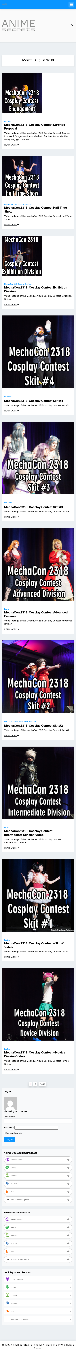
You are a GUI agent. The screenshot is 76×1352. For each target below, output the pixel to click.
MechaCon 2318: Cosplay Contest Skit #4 (33, 401)
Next (42, 1084)
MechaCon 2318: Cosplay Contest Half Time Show (35, 209)
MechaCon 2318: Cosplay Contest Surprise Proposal (34, 126)
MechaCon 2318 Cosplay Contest (17, 204)
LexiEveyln (8, 121)
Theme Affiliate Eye (45, 1345)
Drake (6, 609)
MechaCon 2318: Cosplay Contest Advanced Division (36, 614)
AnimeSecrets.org (21, 1345)
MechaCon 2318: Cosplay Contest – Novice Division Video (34, 1054)
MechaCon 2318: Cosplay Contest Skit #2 (33, 725)
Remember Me (13, 1133)
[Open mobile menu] (71, 4)
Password (9, 1127)
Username (9, 1116)
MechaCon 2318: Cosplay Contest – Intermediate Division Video (29, 833)
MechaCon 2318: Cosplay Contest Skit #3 (33, 507)
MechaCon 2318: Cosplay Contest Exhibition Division (35, 289)
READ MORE (11, 144)
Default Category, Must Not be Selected (20, 721)
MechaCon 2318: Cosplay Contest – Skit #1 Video (34, 945)
